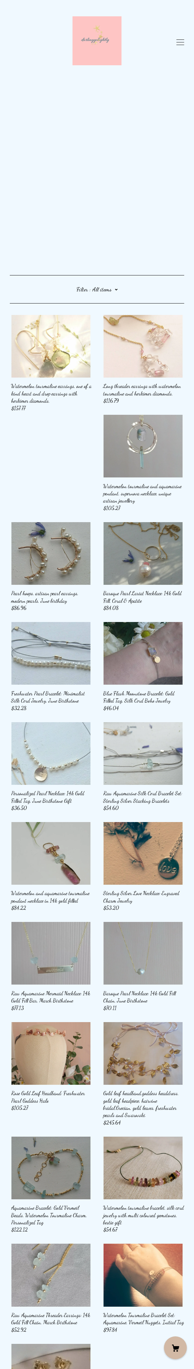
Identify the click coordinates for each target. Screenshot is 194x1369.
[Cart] (175, 1347)
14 (138, 1291)
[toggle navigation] (180, 42)
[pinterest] (12, 1319)
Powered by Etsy (25, 1355)
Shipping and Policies (30, 1337)
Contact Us (20, 1330)
